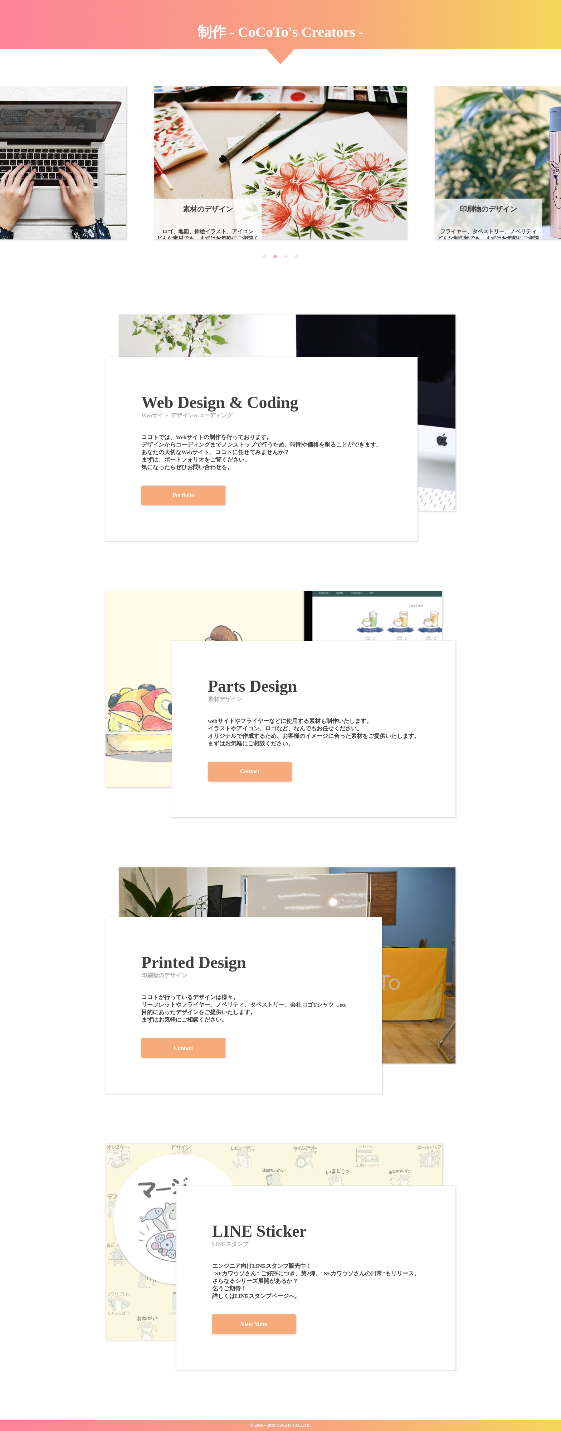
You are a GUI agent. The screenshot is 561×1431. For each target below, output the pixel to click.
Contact (302, 771)
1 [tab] (264, 257)
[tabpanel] (280, 162)
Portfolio (136, 495)
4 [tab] (296, 257)
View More (305, 1323)
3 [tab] (285, 257)
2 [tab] (275, 257)
